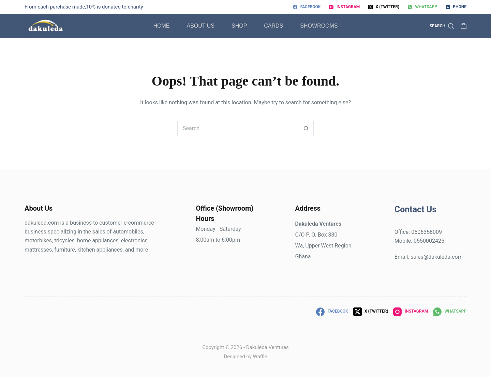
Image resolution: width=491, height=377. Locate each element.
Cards (273, 26)
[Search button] (306, 128)
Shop (239, 26)
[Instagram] (344, 7)
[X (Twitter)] (383, 7)
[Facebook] (307, 7)
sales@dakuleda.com (436, 257)
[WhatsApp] (422, 7)
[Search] (442, 26)
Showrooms (319, 26)
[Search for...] (237, 128)
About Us (200, 26)
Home (161, 26)
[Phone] (456, 7)
